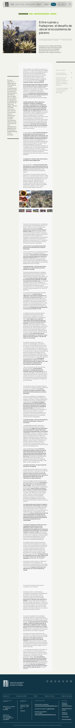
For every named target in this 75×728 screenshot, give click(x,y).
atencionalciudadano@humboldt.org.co (45, 714)
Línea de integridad (66, 719)
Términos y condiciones (65, 713)
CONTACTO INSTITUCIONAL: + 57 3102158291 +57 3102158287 (8, 717)
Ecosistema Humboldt (21, 696)
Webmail (36, 696)
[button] (61, 4)
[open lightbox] (36, 199)
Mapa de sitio (6, 696)
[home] (7, 4)
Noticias (53, 4)
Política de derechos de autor (67, 709)
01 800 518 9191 (50, 708)
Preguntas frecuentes (66, 696)
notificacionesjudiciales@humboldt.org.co (46, 706)
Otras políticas (65, 716)
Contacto (22, 710)
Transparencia (32, 4)
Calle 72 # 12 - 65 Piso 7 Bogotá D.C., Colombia (9, 708)
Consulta (27, 4)
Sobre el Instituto (12, 4)
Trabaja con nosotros (46, 4)
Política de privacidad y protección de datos (67, 704)
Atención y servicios (39, 4)
